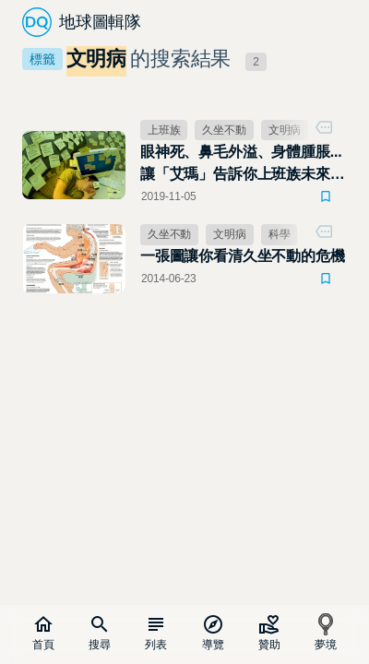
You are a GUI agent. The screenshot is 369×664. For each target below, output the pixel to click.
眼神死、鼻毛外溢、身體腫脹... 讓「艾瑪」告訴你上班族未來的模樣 (242, 164)
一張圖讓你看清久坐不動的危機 (242, 256)
